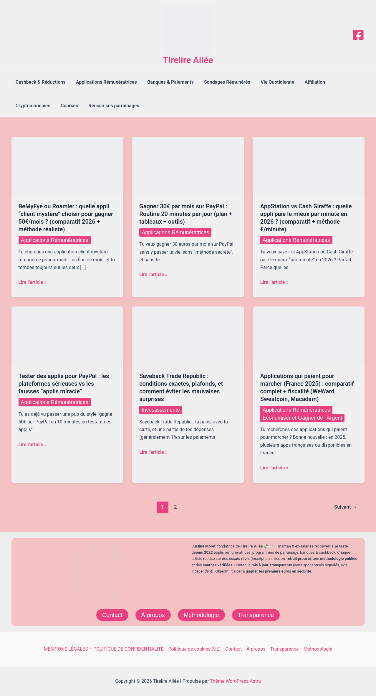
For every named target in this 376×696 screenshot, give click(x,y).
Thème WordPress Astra (235, 681)
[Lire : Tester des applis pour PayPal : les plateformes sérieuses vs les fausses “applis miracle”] (67, 335)
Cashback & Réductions (40, 82)
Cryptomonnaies (32, 105)
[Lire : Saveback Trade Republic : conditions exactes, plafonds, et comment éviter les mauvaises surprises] (188, 335)
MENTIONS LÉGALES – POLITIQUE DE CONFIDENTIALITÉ (103, 649)
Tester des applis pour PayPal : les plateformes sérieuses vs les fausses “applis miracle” (64, 383)
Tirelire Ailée (188, 60)
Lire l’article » (33, 282)
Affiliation (309, 82)
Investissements (161, 410)
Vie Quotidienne (273, 82)
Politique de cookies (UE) (194, 649)
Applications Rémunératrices (104, 82)
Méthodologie (201, 615)
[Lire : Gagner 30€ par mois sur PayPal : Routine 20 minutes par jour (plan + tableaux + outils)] (188, 166)
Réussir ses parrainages (111, 105)
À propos (153, 615)
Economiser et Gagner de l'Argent (302, 418)
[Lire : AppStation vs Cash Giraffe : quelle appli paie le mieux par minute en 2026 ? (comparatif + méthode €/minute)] (309, 166)
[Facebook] (358, 35)
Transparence (256, 615)
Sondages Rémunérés (224, 82)
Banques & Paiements (168, 82)
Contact (112, 615)
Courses (68, 105)
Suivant (345, 507)
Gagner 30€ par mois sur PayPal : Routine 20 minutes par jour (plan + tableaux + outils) (185, 214)
